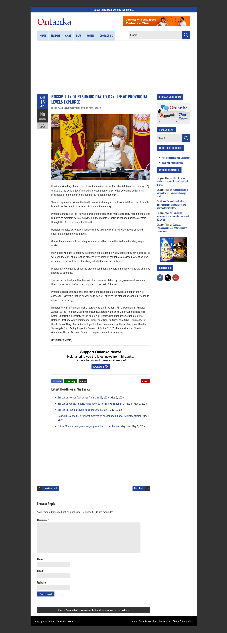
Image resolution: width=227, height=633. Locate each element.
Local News (42, 125)
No (42, 114)
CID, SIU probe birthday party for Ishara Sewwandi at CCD (172, 181)
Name (41, 559)
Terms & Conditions (183, 621)
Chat (68, 36)
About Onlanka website (144, 621)
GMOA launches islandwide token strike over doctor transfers (171, 204)
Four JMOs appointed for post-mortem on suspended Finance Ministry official (99, 416)
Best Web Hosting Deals (172, 162)
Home (43, 36)
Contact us (106, 36)
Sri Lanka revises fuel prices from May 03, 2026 (83, 397)
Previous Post (50, 488)
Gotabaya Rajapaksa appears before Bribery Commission (172, 228)
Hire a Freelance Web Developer (176, 157)
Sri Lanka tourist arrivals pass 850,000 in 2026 (83, 409)
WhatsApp (70, 381)
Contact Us (164, 621)
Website (41, 582)
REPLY (145, 381)
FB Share (57, 381)
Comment (42, 118)
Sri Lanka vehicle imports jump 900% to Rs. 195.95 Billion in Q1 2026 (95, 403)
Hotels (90, 36)
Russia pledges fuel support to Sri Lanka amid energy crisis (173, 193)
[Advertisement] (113, 67)
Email (40, 571)
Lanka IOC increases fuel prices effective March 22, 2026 (173, 216)
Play (78, 36)
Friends (55, 36)
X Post (83, 381)
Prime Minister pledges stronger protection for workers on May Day (94, 426)
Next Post (138, 488)
